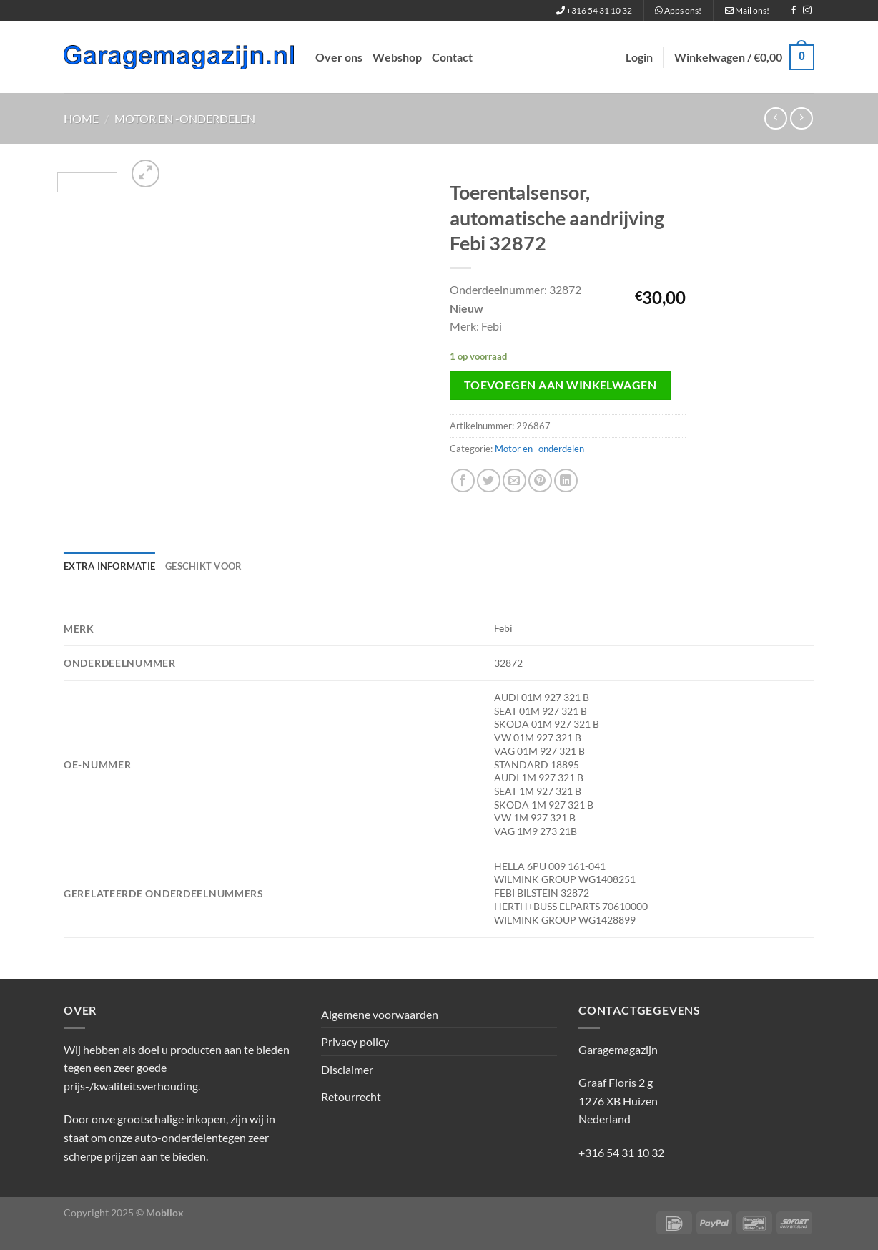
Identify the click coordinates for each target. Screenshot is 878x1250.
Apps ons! (678, 10)
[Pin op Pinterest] (540, 480)
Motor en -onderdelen (184, 118)
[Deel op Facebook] (463, 480)
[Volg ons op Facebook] (793, 11)
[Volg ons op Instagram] (807, 11)
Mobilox (165, 1212)
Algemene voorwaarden (379, 1014)
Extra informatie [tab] (109, 566)
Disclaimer (347, 1069)
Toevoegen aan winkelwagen (560, 385)
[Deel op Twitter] (488, 480)
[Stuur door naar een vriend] (514, 480)
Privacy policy (355, 1041)
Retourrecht (351, 1096)
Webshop (397, 57)
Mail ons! (747, 10)
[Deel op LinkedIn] (566, 480)
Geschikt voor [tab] (203, 566)
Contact (452, 57)
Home (81, 118)
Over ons (338, 57)
